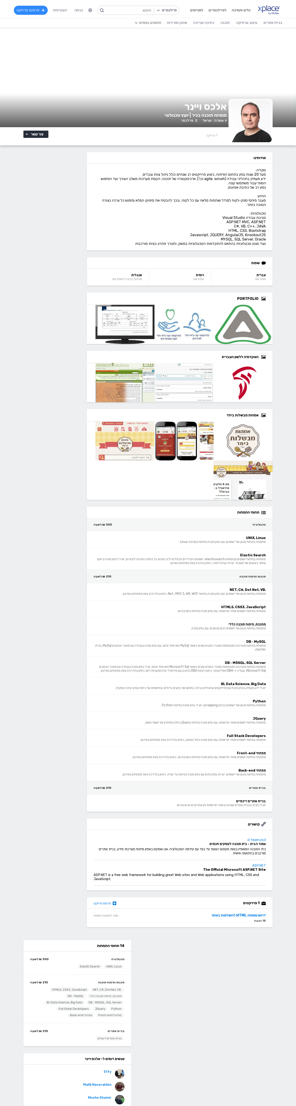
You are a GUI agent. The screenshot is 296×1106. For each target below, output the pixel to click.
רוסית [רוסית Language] (214, 281)
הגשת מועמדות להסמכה (68, 991)
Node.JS (122, 1075)
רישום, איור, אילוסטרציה (167, 1048)
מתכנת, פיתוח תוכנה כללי (75, 214)
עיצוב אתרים (175, 1027)
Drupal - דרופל (250, 1068)
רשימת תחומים (173, 964)
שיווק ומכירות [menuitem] (255, 27)
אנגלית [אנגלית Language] (154, 281)
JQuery (27, 227)
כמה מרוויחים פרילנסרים (166, 977)
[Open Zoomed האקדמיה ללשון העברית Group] (275, 363)
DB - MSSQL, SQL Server (74, 221)
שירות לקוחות (174, 991)
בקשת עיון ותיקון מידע (48, 1093)
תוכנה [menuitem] (224, 22)
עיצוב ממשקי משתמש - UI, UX (161, 1068)
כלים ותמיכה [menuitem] (240, 10)
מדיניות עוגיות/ (92, 1093)
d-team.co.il (268, 850)
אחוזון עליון (121, 984)
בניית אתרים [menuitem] (272, 22)
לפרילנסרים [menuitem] (216, 10)
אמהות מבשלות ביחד (65, 453)
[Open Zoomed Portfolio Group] (275, 305)
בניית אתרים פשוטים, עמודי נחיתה (237, 1020)
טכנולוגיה (87, 177)
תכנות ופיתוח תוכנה (80, 200)
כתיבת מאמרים (76, 1048)
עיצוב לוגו (177, 1020)
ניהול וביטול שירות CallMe (68, 984)
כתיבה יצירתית (76, 1041)
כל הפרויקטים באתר (72, 970)
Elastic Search (59, 185)
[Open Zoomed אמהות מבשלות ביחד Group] (275, 421)
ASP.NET (271, 876)
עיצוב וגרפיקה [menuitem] (245, 22)
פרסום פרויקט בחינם (114, 970)
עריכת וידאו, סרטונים (169, 1061)
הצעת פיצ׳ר (175, 984)
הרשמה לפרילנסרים (72, 964)
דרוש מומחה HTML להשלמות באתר (250, 925)
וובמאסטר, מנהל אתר (246, 1061)
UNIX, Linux (83, 185)
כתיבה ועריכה (77, 1014)
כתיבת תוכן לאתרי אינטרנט (67, 1034)
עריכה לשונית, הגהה (72, 1055)
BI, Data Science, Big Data (73, 227)
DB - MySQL (45, 214)
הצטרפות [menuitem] (61, 28)
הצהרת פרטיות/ (72, 1093)
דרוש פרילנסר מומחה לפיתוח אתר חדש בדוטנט (52, 456)
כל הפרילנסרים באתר (113, 977)
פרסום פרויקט (125, 914)
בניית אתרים (85, 256)
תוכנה (124, 1014)
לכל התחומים (77, 1068)
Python (44, 227)
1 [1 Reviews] (223, 142)
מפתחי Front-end (42, 233)
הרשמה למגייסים (117, 964)
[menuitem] (91, 28)
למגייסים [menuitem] (195, 10)
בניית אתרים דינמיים (79, 263)
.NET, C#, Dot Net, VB (76, 208)
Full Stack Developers (75, 233)
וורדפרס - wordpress (245, 1034)
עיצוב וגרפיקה (173, 1014)
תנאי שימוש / (111, 1093)
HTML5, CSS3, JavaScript (38, 208)
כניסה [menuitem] (79, 28)
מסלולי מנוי (79, 977)
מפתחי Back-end (79, 240)
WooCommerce (249, 1055)
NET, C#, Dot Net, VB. (111, 1048)
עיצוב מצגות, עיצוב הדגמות (164, 1055)
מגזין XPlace (174, 970)
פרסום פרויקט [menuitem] (31, 28)
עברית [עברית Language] (273, 281)
